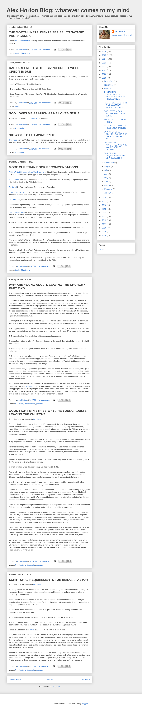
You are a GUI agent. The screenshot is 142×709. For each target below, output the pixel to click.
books (17, 53)
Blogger (85, 703)
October (108, 89)
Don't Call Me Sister (17, 212)
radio (17, 106)
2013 (104, 216)
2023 (104, 63)
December (109, 81)
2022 (104, 66)
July (106, 170)
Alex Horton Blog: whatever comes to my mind (68, 10)
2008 (104, 235)
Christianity (25, 53)
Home (50, 679)
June (106, 174)
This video (13, 140)
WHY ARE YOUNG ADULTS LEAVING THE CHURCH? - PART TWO (115, 135)
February (108, 189)
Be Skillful (13, 187)
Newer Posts (15, 679)
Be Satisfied (13, 200)
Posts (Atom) (55, 686)
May (106, 178)
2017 (104, 201)
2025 (104, 55)
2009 (104, 231)
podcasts (39, 404)
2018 (104, 198)
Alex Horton (119, 31)
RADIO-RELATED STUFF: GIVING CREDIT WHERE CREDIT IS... (115, 105)
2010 (104, 228)
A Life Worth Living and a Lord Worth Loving (27, 172)
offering (29, 386)
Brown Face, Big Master (18, 192)
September (109, 163)
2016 (104, 205)
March (107, 185)
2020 (104, 74)
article (32, 630)
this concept (32, 118)
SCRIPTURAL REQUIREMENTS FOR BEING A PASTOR (48, 579)
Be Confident (14, 180)
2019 (104, 78)
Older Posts (84, 679)
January (108, 193)
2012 (104, 220)
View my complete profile (122, 35)
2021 (104, 70)
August (107, 166)
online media (30, 404)
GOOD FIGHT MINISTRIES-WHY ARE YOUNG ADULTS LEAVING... (115, 145)
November (109, 85)
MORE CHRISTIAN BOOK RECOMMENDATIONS (43, 167)
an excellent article (22, 41)
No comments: (45, 49)
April (106, 181)
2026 (104, 51)
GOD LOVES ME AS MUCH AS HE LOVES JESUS (44, 113)
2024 (104, 59)
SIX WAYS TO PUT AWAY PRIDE (32, 135)
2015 (104, 209)
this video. (37, 419)
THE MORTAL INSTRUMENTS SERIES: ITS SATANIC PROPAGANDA (115, 95)
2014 (104, 213)
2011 (104, 224)
